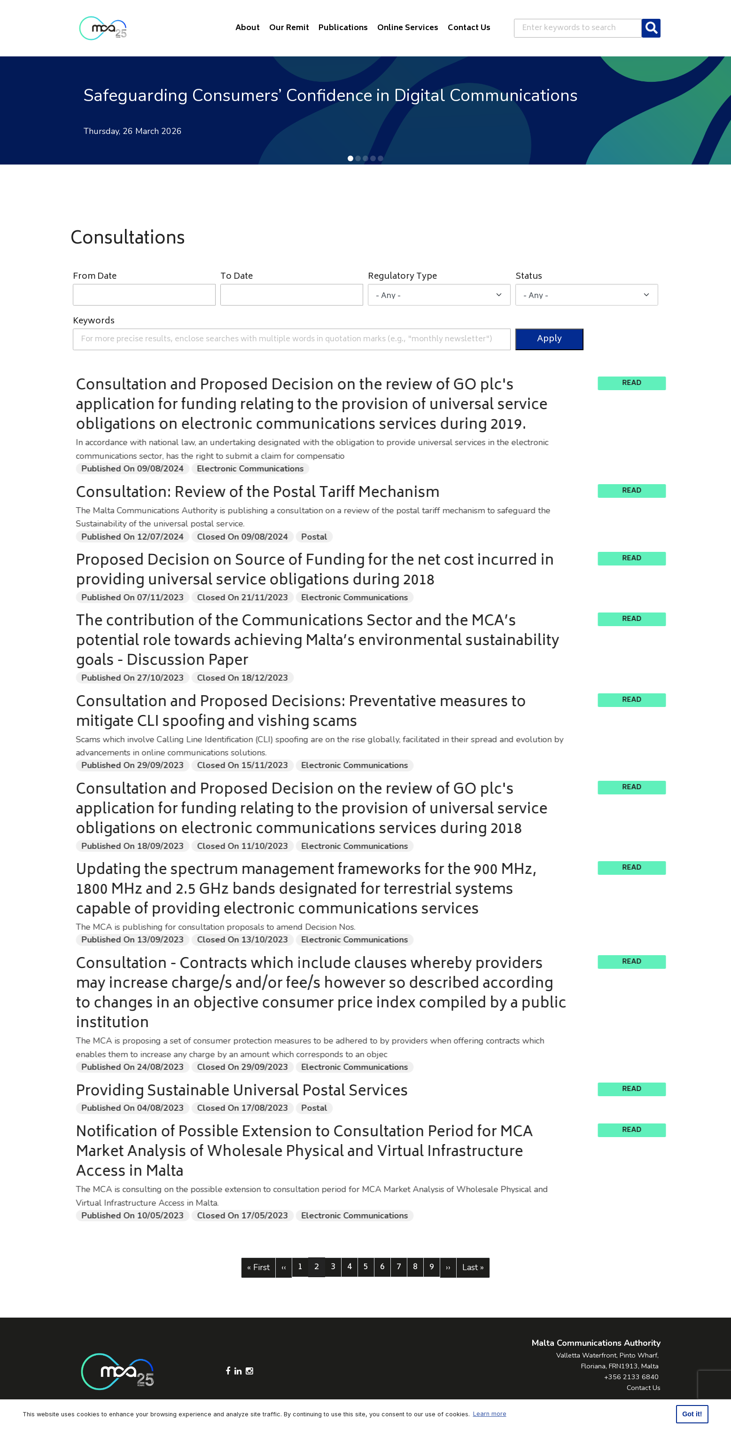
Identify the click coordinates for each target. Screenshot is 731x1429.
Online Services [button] (407, 28)
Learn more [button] (489, 1413)
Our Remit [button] (289, 28)
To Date (236, 277)
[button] (350, 158)
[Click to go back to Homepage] (102, 28)
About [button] (247, 28)
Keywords (94, 322)
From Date (95, 277)
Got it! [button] (692, 1414)
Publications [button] (343, 28)
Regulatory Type (402, 277)
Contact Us (644, 1387)
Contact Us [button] (469, 28)
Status (528, 277)
